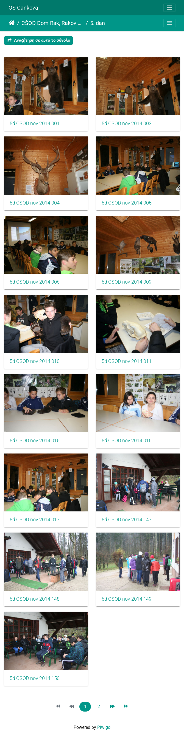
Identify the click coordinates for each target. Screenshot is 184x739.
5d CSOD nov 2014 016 (127, 440)
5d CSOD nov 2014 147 (127, 519)
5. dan (97, 23)
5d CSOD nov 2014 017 (35, 519)
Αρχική (12, 23)
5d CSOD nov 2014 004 (35, 203)
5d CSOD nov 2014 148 (35, 599)
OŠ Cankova (23, 7)
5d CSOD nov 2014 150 (35, 678)
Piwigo (103, 727)
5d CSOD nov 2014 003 (127, 123)
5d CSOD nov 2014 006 (35, 282)
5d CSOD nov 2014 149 (127, 599)
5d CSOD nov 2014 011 (127, 361)
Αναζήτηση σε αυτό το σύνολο (38, 40)
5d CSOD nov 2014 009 (127, 282)
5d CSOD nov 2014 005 (127, 203)
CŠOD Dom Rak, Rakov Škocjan (52, 23)
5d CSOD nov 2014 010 (35, 361)
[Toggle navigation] (169, 8)
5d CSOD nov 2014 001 (35, 123)
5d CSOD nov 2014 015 (35, 440)
